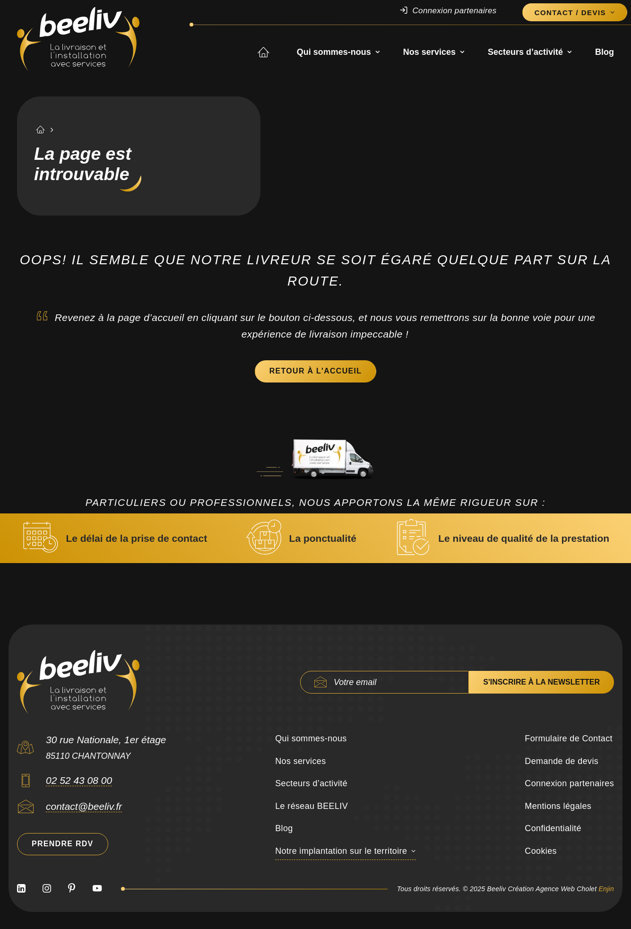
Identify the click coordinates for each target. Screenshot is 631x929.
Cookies (541, 851)
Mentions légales (558, 806)
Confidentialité (553, 828)
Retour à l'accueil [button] (315, 371)
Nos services (433, 52)
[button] (25, 783)
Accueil (271, 52)
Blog (604, 52)
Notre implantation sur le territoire (341, 851)
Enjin (606, 889)
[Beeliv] (78, 39)
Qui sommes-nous (338, 52)
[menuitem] (457, 11)
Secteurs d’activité (529, 52)
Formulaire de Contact (569, 738)
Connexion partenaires (454, 10)
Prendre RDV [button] (63, 844)
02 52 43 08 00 (79, 780)
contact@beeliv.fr (84, 806)
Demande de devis (561, 761)
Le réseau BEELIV (311, 806)
